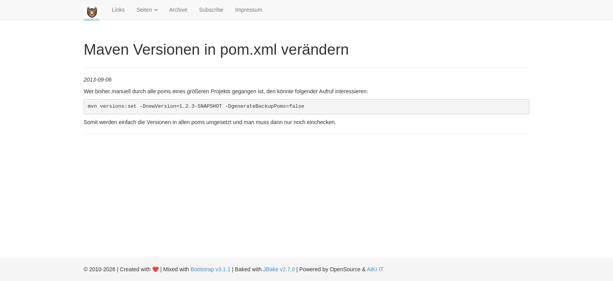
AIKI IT (375, 269)
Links (118, 10)
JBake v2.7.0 (279, 269)
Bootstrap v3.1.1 (211, 269)
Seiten (147, 10)
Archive (178, 10)
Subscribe (211, 10)
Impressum (248, 10)
